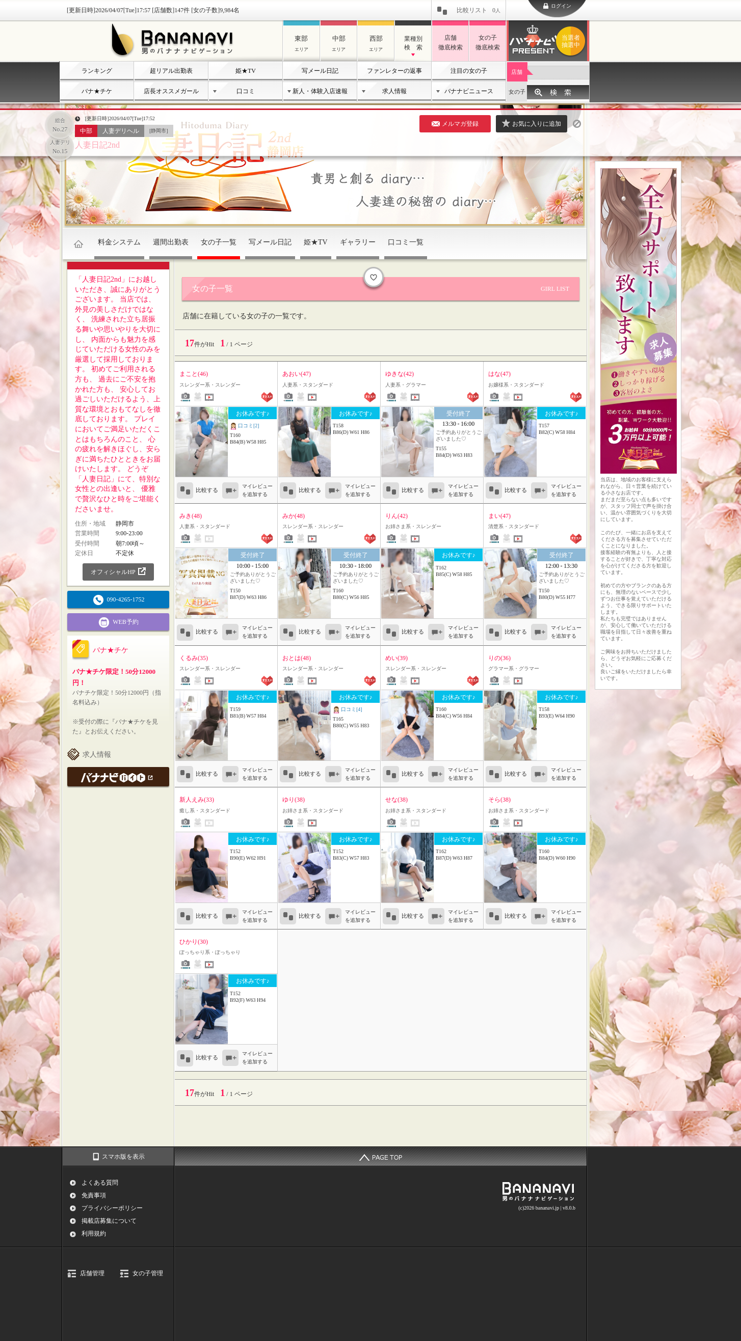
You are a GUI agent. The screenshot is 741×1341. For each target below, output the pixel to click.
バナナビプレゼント (572, 41)
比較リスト (478, 10)
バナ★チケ (97, 91)
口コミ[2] (244, 426)
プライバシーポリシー (112, 1208)
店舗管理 (92, 1273)
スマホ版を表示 (123, 1156)
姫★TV (245, 70)
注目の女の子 (469, 70)
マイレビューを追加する (257, 490)
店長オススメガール (171, 91)
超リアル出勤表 (171, 70)
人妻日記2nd (97, 145)
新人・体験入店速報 (320, 91)
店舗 (516, 72)
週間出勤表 (171, 242)
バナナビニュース (468, 91)
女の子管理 (148, 1273)
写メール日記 (320, 70)
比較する (197, 490)
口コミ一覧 (406, 242)
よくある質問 (100, 1182)
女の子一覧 (218, 242)
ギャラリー (358, 242)
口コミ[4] (347, 710)
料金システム (119, 242)
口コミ (245, 91)
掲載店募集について (109, 1220)
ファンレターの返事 (394, 70)
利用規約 (94, 1233)
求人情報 (394, 91)
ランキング (97, 70)
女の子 (517, 92)
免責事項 (94, 1195)
